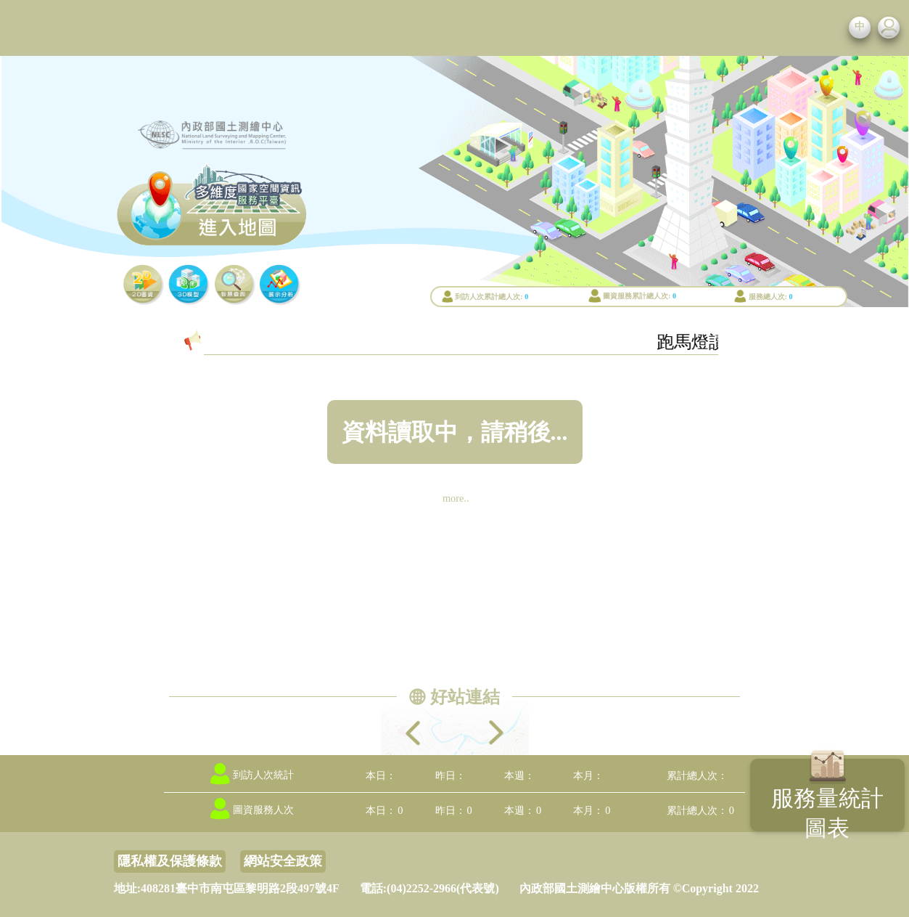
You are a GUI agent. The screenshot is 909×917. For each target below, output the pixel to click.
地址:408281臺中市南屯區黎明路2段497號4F (227, 888)
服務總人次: (768, 297)
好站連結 (465, 697)
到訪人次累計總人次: (488, 297)
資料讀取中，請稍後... (455, 432)
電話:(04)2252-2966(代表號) (429, 888)
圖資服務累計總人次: (636, 296)
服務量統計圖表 (827, 813)
